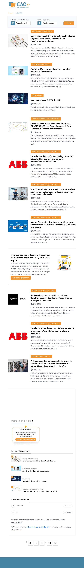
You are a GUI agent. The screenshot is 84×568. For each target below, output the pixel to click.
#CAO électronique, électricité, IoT (45, 119)
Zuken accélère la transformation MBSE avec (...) (39, 491)
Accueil (10, 13)
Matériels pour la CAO (29, 468)
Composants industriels (30, 458)
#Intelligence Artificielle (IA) (43, 291)
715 (49, 543)
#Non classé (37, 95)
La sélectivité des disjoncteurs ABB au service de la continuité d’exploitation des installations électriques (52, 331)
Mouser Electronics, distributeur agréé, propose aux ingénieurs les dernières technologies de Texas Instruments (53, 225)
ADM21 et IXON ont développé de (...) (36, 471)
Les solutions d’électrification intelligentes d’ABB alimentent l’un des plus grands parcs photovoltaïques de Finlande (52, 159)
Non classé (26, 479)
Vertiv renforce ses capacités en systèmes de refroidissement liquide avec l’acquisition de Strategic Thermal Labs (51, 298)
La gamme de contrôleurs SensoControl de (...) (39, 461)
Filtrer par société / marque (20, 20)
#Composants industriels (42, 31)
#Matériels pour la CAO (41, 64)
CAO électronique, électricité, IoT (33, 489)
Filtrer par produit (43, 20)
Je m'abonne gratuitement (20, 278)
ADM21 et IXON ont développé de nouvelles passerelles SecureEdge (50, 70)
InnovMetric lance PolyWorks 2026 (46, 100)
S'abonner (68, 506)
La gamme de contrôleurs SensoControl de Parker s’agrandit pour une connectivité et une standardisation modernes (53, 39)
